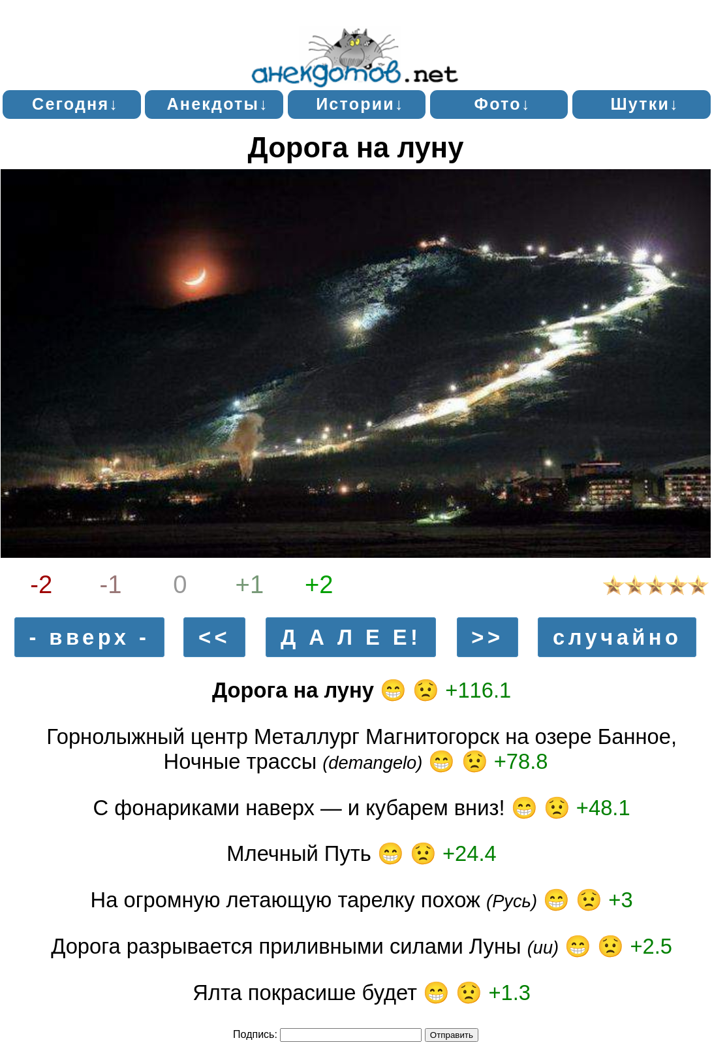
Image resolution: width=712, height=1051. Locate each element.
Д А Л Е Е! (351, 637)
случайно (617, 637)
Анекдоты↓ (218, 104)
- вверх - (89, 637)
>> (487, 637)
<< (214, 637)
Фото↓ (502, 104)
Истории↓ (360, 104)
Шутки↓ (644, 104)
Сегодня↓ (75, 104)
